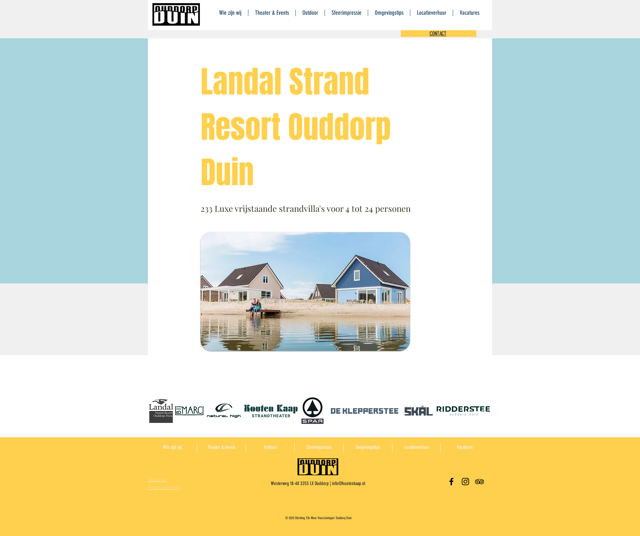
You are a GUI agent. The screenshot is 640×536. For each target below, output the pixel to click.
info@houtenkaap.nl (348, 483)
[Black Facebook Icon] (451, 481)
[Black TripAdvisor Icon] (479, 481)
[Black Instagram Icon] (465, 481)
